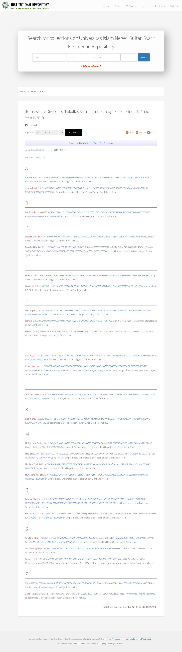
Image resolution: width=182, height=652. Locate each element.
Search (143, 57)
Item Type (94, 143)
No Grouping (106, 143)
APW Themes (79, 643)
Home (106, 6)
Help (144, 6)
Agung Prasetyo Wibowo (112, 643)
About (118, 6)
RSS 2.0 (153, 132)
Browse (133, 6)
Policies (174, 6)
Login (23, 91)
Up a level (32, 125)
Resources (160, 6)
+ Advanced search (91, 66)
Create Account (35, 91)
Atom (131, 132)
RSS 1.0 (142, 132)
